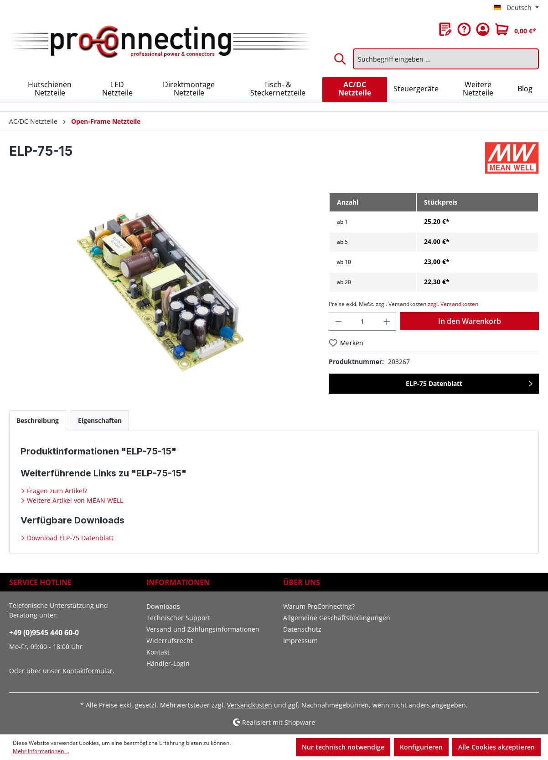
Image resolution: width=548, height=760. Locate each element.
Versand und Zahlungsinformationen (202, 629)
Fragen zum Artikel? (56, 490)
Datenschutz (302, 629)
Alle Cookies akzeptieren (496, 747)
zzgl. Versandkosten (453, 304)
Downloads (163, 606)
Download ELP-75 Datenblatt (69, 537)
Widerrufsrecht (169, 640)
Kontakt (158, 652)
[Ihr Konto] (482, 29)
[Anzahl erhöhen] (387, 321)
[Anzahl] (362, 321)
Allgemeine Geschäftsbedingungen (336, 617)
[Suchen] (340, 58)
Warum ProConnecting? (319, 606)
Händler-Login (168, 663)
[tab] (37, 420)
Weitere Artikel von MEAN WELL (74, 500)
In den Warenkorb (469, 321)
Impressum (300, 640)
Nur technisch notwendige (343, 747)
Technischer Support (178, 617)
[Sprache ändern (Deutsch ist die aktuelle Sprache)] (516, 8)
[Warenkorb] (515, 29)
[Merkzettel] (445, 29)
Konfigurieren (421, 747)
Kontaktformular (87, 670)
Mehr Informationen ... (41, 751)
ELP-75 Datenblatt (434, 383)
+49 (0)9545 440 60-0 (44, 633)
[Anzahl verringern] (338, 321)
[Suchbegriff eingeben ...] (446, 58)
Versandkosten (249, 705)
